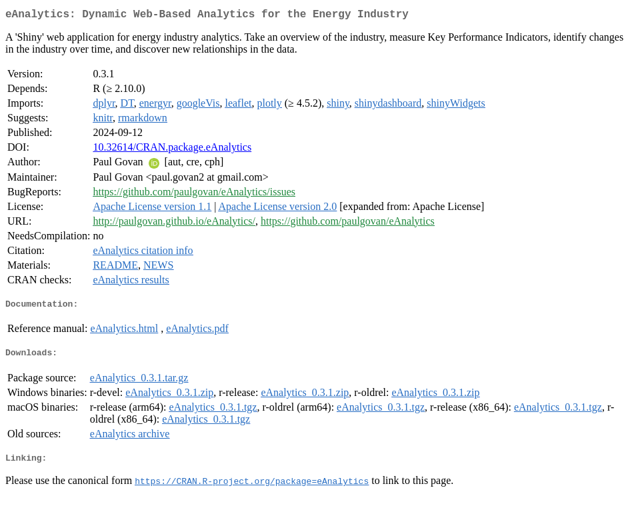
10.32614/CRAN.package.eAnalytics (172, 149)
